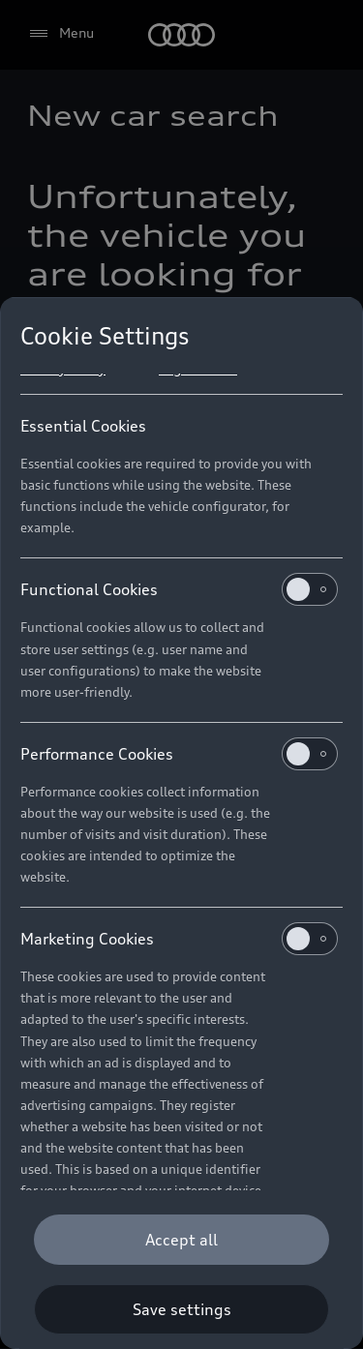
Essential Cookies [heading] (83, 425)
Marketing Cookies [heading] (179, 938)
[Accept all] (181, 1239)
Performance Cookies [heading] (179, 754)
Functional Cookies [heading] (179, 589)
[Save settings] (181, 1309)
